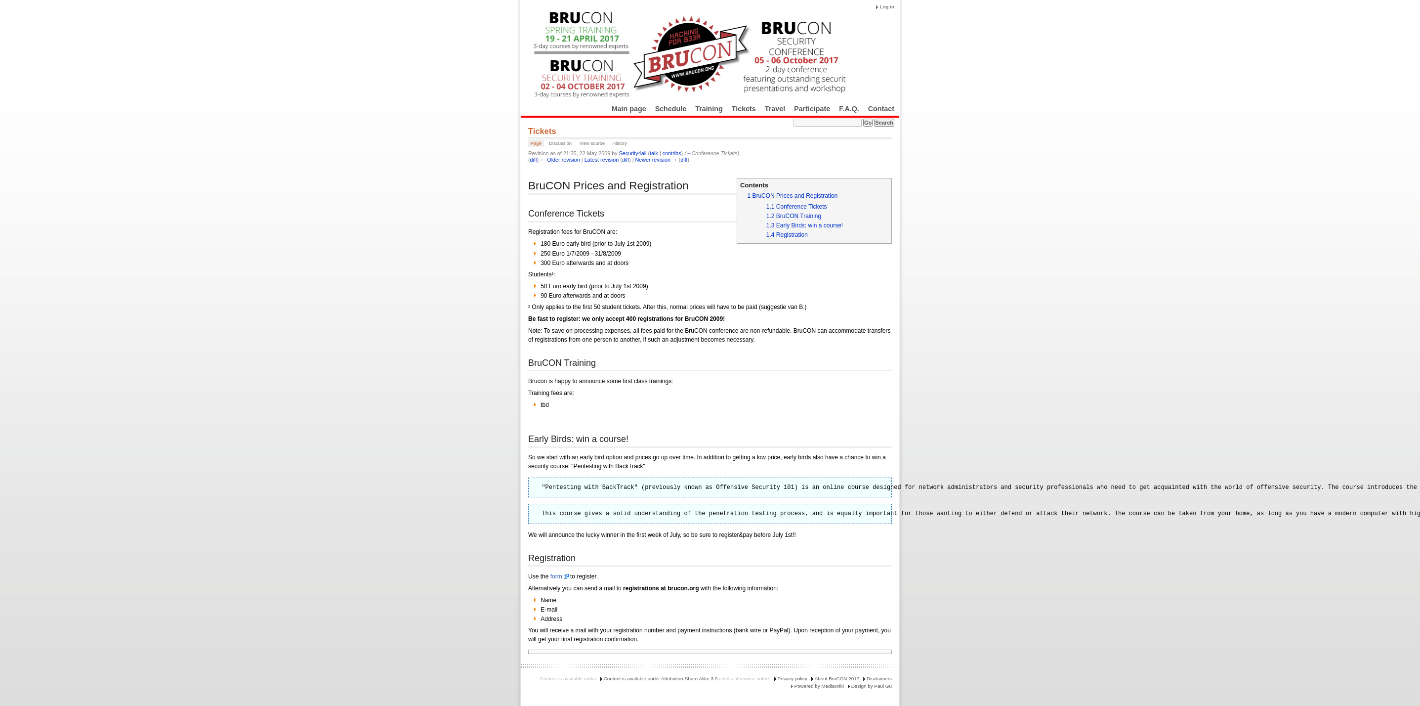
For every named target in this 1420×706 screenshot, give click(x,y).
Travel (775, 109)
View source (592, 143)
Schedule (671, 109)
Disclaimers (879, 678)
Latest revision (602, 160)
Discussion (560, 143)
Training (709, 109)
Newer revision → (656, 160)
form (556, 576)
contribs (672, 153)
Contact (881, 109)
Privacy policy (792, 678)
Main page (629, 109)
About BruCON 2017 (837, 678)
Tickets (744, 109)
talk (654, 153)
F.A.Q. (849, 109)
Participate (812, 109)
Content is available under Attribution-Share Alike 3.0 (661, 678)
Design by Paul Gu (871, 686)
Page (536, 143)
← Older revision (560, 160)
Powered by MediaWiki (818, 686)
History (619, 143)
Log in (886, 6)
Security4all (633, 153)
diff (533, 160)
